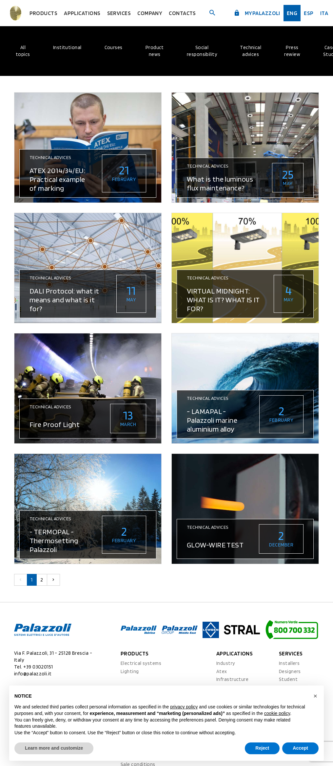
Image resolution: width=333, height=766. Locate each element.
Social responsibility (202, 51)
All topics (23, 51)
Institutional (67, 47)
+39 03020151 (38, 667)
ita (321, 13)
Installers (289, 663)
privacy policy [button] (184, 706)
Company (159, 13)
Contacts (188, 13)
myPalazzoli (259, 12)
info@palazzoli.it (33, 674)
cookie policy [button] (277, 713)
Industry (225, 663)
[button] (315, 696)
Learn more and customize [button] (54, 748)
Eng (291, 13)
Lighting (130, 671)
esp (306, 13)
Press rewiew (292, 51)
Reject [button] (262, 748)
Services (130, 13)
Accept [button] (300, 748)
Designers (290, 671)
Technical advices (250, 51)
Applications (96, 13)
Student (288, 679)
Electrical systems (141, 663)
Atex (221, 671)
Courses (114, 47)
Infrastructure (232, 679)
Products (61, 13)
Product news (155, 51)
